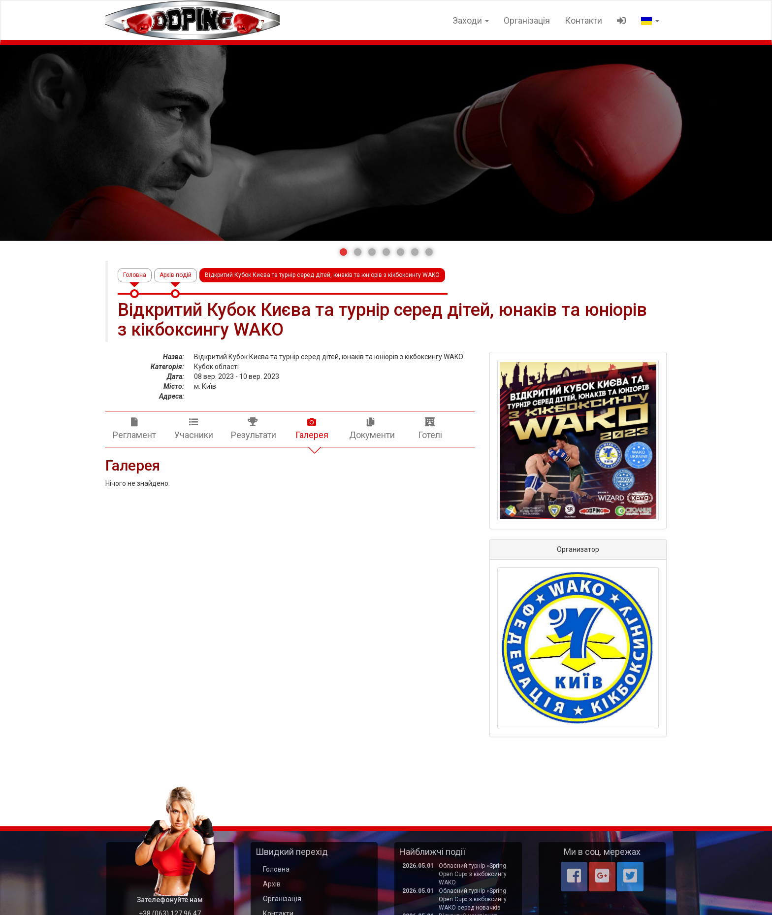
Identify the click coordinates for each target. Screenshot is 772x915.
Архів (272, 884)
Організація (527, 20)
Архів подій (176, 274)
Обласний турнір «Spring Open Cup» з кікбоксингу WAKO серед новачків (473, 899)
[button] (343, 252)
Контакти (583, 20)
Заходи (470, 20)
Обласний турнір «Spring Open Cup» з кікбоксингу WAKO (473, 874)
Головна (134, 274)
